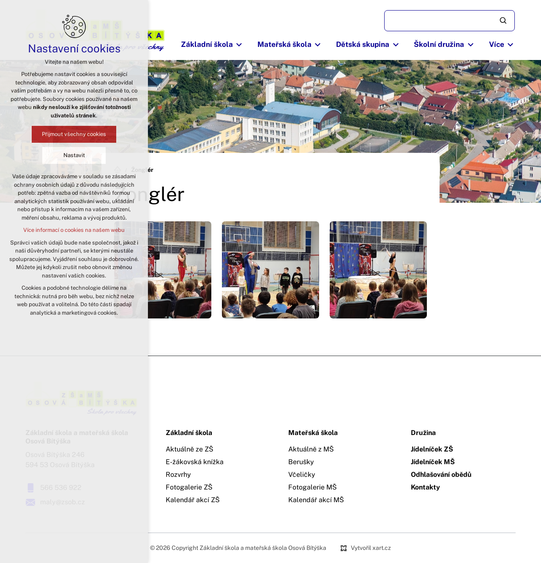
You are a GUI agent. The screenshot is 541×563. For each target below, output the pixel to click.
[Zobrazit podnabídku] (239, 44)
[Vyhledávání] (504, 21)
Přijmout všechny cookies (74, 134)
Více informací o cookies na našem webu (74, 230)
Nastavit (74, 155)
